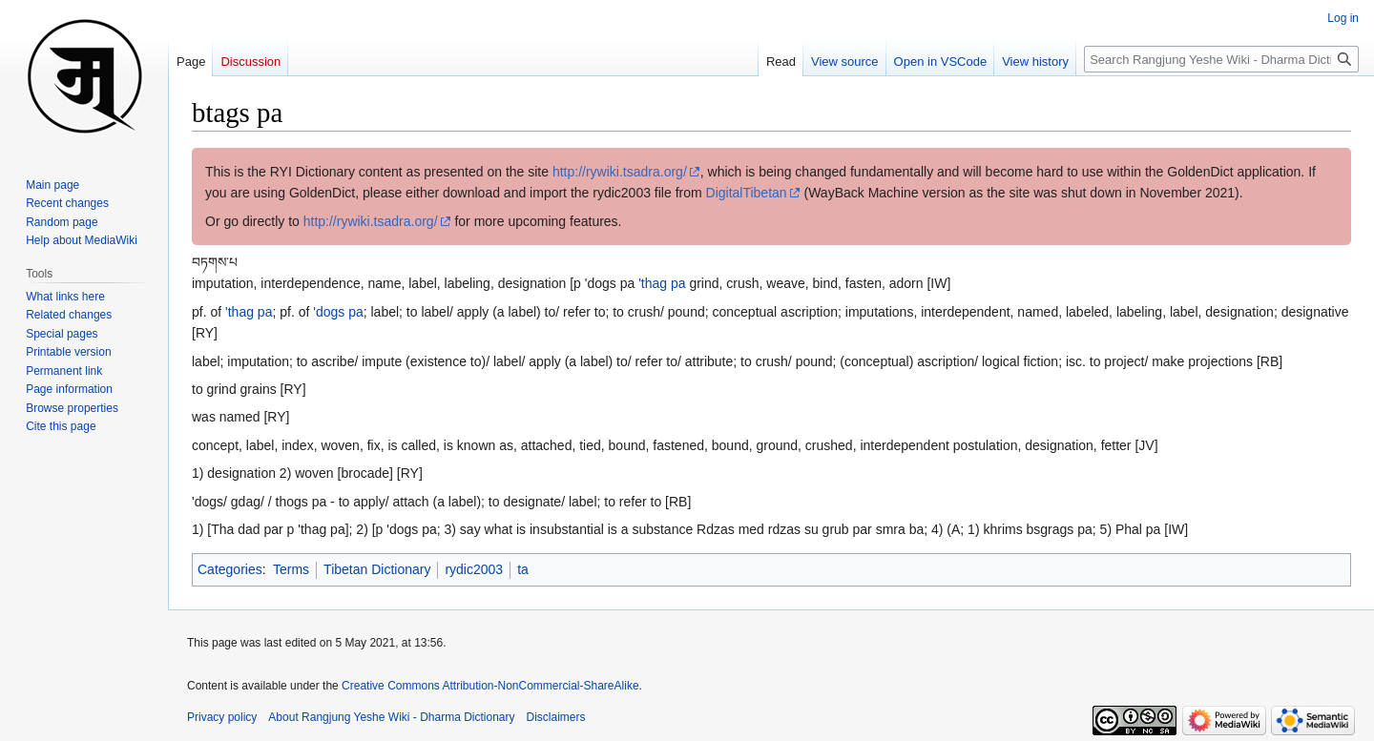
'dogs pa (338, 311)
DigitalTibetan (746, 192)
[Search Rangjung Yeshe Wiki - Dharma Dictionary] (1221, 59)
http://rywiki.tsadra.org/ (619, 171)
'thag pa (661, 283)
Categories (230, 569)
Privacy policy (222, 717)
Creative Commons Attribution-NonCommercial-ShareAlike (490, 685)
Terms (291, 569)
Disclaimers (556, 717)
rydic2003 (474, 569)
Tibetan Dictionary (376, 569)
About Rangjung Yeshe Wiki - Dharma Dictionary (391, 717)
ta (523, 569)
